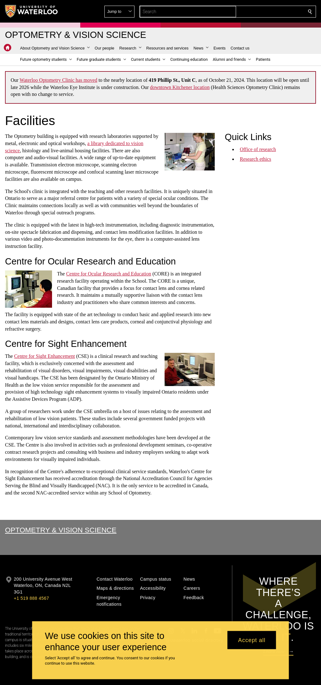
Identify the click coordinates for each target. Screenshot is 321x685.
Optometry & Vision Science (60, 530)
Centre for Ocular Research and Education (108, 273)
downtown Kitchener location (180, 87)
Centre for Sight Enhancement (44, 356)
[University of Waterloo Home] (31, 11)
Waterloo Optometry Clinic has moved (58, 80)
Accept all (252, 640)
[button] (264, 11)
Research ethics (255, 159)
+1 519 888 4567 (31, 598)
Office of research (258, 149)
